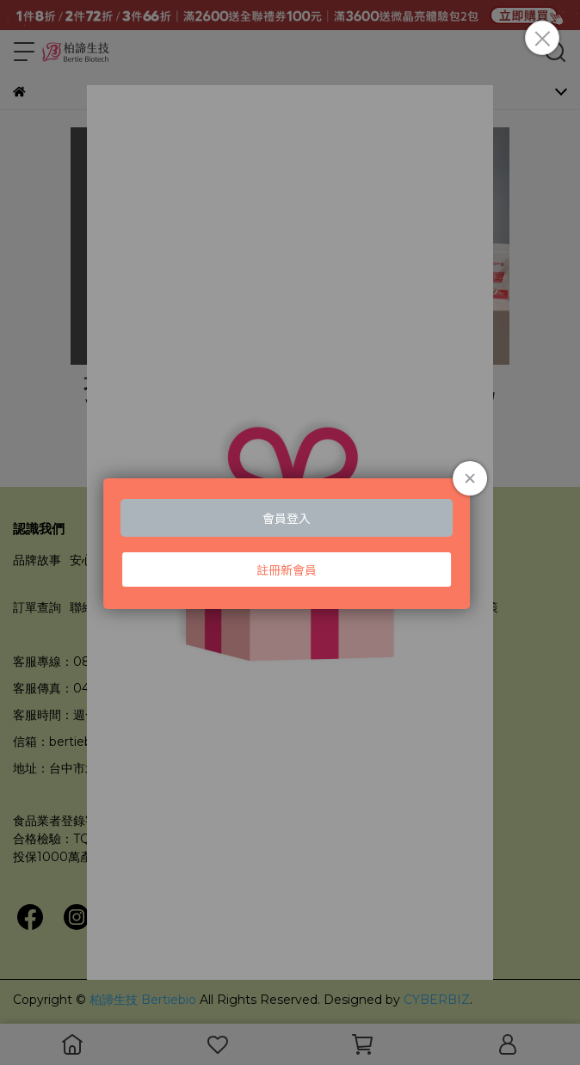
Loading (290, 543)
